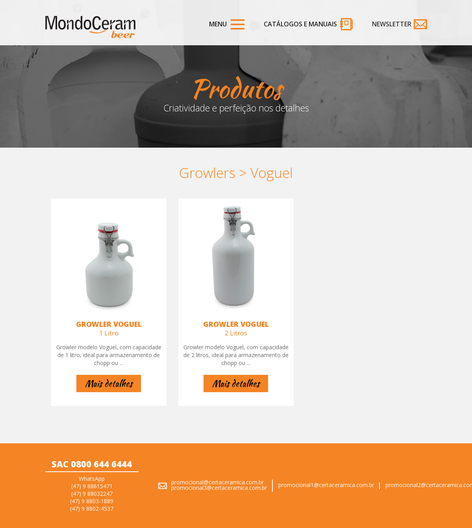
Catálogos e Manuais (300, 24)
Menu (218, 24)
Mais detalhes (109, 383)
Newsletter (391, 24)
